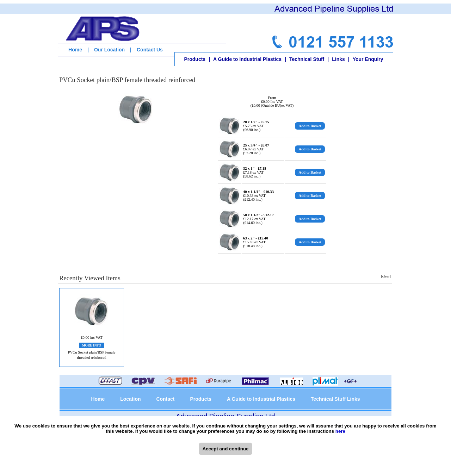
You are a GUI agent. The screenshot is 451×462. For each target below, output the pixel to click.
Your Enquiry (368, 59)
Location (130, 399)
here (340, 431)
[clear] (386, 276)
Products (194, 59)
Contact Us (150, 49)
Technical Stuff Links (335, 399)
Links (338, 59)
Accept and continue (225, 448)
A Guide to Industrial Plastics (247, 59)
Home (75, 49)
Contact (165, 399)
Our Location (109, 49)
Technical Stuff (306, 59)
